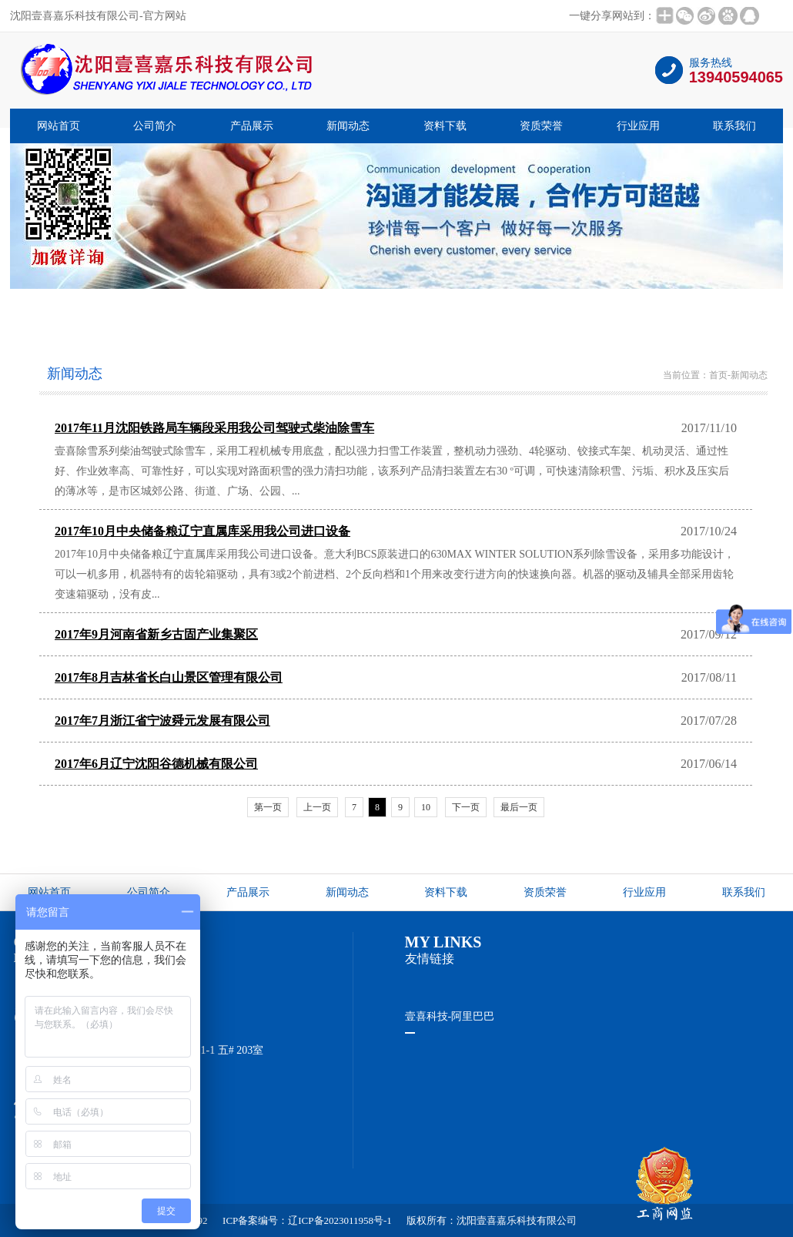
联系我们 (734, 126)
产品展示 (251, 126)
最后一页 (518, 807)
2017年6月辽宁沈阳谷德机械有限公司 (156, 763)
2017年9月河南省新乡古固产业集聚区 (156, 634)
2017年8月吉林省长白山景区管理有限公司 (169, 677)
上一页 (317, 807)
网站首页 (58, 126)
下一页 (466, 807)
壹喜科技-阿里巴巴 (450, 1016)
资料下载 (445, 126)
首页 (718, 375)
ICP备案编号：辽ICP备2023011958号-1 (307, 1220)
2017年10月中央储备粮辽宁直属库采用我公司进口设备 (202, 531)
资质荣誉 (541, 126)
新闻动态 (348, 126)
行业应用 (638, 126)
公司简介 (154, 126)
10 (425, 807)
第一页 (268, 807)
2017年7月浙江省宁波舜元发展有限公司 (162, 720)
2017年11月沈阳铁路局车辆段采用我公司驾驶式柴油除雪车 (214, 427)
